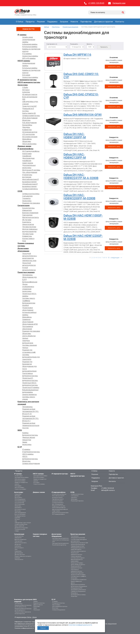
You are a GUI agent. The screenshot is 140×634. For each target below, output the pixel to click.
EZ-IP (20, 447)
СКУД (20, 191)
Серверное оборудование (78, 591)
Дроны (25, 284)
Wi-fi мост (26, 90)
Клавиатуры (27, 236)
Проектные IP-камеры (30, 387)
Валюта (89, 44)
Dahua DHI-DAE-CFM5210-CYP (81, 96)
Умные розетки (28, 224)
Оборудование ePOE (30, 324)
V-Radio (25, 87)
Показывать (74, 44)
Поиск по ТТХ (28, 29)
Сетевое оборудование (31, 463)
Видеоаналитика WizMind (78, 584)
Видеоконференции (29, 282)
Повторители (27, 215)
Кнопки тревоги (28, 238)
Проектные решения (26, 272)
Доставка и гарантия (103, 22)
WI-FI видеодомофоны (30, 151)
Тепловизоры (27, 275)
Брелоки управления (30, 213)
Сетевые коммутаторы (31, 115)
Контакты (119, 22)
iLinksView (26, 92)
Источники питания (29, 137)
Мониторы (26, 120)
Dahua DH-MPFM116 (77, 54)
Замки (24, 442)
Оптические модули (29, 132)
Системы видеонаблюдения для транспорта (31, 357)
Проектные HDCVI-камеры (78, 574)
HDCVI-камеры (24, 61)
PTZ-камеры (27, 54)
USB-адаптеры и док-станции (23, 522)
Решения (41, 22)
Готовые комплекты (30, 189)
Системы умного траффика (78, 576)
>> (121, 258)
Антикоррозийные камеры (78, 594)
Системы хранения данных (78, 551)
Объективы (26, 141)
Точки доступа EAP (29, 106)
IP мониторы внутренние (59, 494)
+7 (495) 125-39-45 (96, 3)
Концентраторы (28, 208)
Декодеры (26, 127)
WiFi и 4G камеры (29, 58)
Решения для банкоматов (78, 544)
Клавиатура (27, 130)
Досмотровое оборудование (79, 586)
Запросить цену (114, 67)
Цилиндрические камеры (22, 477)
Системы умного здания (77, 557)
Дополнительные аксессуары (60, 512)
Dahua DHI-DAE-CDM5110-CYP (81, 75)
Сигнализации (24, 205)
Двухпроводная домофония (60, 509)
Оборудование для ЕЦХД (78, 537)
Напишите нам (119, 3)
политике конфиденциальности (80, 625)
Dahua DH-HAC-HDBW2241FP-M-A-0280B (81, 176)
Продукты (30, 22)
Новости (74, 22)
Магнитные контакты (30, 217)
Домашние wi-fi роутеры (21, 527)
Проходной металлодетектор (60, 543)
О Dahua (19, 22)
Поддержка (52, 22)
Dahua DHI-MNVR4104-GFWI (83, 114)
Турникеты (26, 198)
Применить (104, 47)
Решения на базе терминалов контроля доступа (30, 425)
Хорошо (43, 628)
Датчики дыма (27, 234)
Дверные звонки (24, 146)
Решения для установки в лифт (79, 542)
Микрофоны (27, 139)
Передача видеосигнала (77, 546)
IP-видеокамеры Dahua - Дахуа (26, 617)
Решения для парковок (31, 203)
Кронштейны (27, 125)
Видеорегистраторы (30, 435)
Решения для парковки (31, 331)
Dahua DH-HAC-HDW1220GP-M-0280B (83, 237)
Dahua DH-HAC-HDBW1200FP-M (75, 135)
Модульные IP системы (31, 170)
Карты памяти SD (29, 113)
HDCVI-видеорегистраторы (29, 82)
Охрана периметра (29, 394)
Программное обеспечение (78, 589)
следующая (115, 258)
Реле (24, 241)
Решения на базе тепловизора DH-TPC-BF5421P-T (30, 418)
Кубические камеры (29, 44)
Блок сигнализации (29, 97)
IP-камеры (22, 35)
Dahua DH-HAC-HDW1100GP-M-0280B (83, 217)
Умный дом (26, 440)
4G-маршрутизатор (29, 94)
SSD (23, 99)
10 (108, 258)
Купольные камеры (29, 47)
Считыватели (27, 196)
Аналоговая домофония (58, 507)
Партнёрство (86, 22)
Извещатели (27, 210)
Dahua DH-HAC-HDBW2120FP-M (75, 156)
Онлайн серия (27, 37)
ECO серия (26, 75)
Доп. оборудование (29, 172)
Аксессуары (23, 85)
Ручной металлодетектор (59, 545)
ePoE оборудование (29, 118)
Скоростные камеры (30, 56)
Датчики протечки (29, 227)
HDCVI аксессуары (29, 144)
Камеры (25, 433)
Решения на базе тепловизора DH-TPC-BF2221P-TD (30, 411)
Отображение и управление (78, 579)
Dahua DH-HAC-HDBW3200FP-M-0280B (79, 196)
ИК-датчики (26, 220)
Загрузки (64, 22)
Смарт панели (27, 163)
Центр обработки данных (78, 564)
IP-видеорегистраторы (27, 80)
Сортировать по (51, 44)
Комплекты (26, 222)
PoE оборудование (29, 123)
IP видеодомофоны (25, 149)
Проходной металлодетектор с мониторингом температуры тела (60, 540)
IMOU (20, 430)
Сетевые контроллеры (30, 194)
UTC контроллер (28, 134)
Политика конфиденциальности (24, 628)
